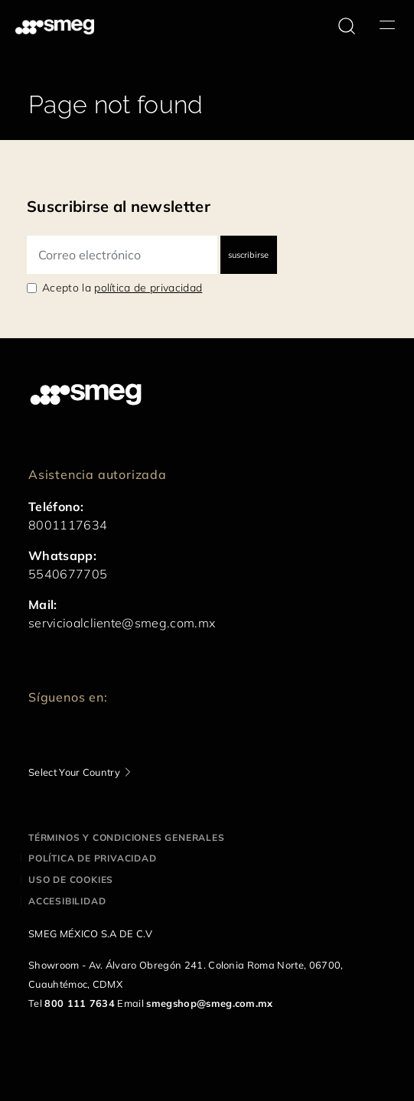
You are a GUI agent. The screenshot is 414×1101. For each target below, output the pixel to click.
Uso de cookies (70, 879)
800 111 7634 (79, 1003)
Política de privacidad (92, 858)
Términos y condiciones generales (126, 837)
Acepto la (122, 288)
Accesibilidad (67, 901)
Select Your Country (74, 772)
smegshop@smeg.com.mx (209, 1003)
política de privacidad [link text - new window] (148, 288)
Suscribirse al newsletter (118, 206)
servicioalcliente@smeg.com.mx (121, 622)
